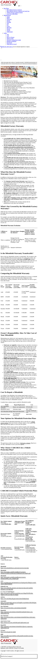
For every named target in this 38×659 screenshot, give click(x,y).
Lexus (8, 26)
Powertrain (9, 42)
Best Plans (6, 8)
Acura (8, 16)
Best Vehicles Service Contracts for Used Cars (18, 11)
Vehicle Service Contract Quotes (15, 12)
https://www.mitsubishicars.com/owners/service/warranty (15, 568)
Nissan (8, 29)
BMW (8, 18)
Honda (8, 20)
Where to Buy (10, 38)
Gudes (5, 33)
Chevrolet (9, 19)
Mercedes (9, 27)
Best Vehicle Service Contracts (14, 9)
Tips (8, 34)
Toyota (8, 30)
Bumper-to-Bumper (11, 41)
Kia (7, 25)
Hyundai (9, 22)
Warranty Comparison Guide (14, 40)
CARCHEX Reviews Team (12, 74)
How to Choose (10, 37)
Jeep (8, 23)
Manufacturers (7, 15)
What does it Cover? (12, 44)
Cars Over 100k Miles (12, 14)
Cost (8, 36)
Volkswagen (10, 31)
